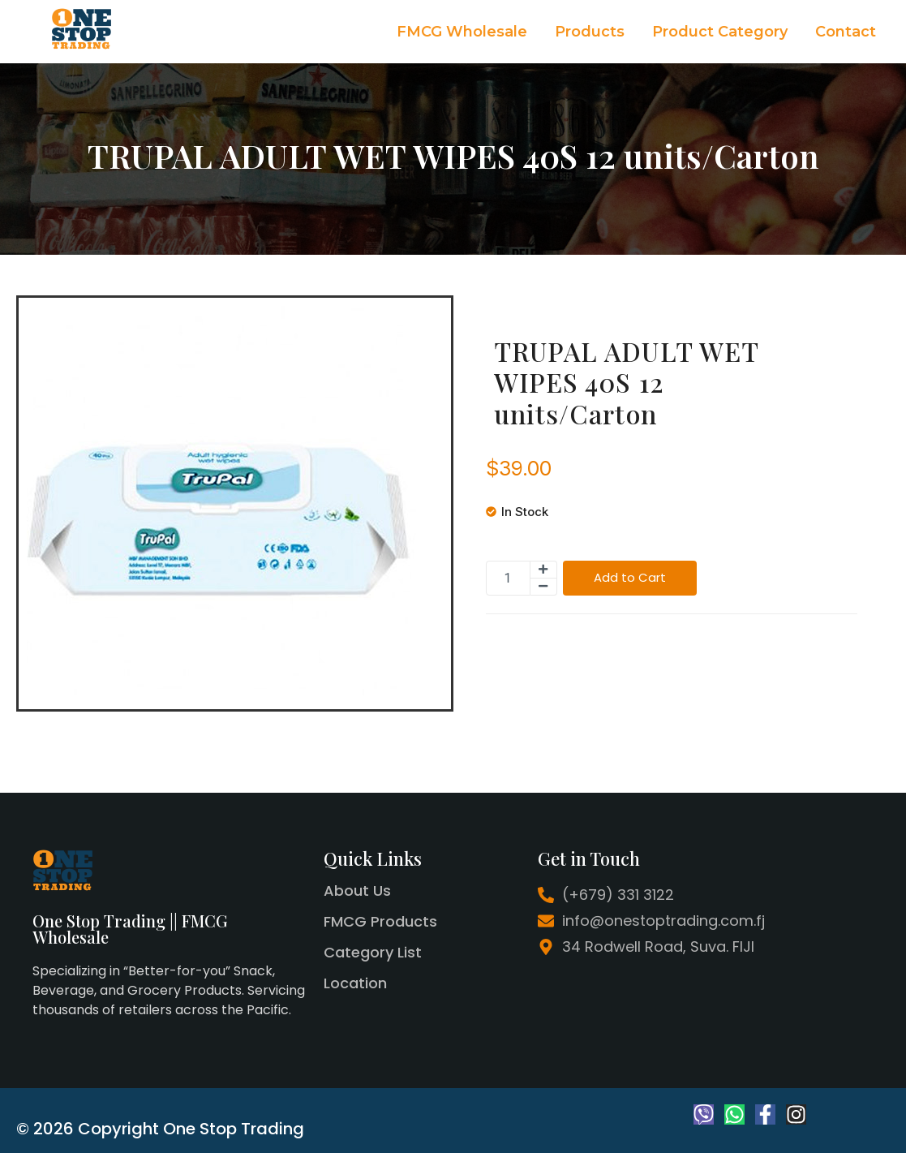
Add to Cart (630, 578)
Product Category (720, 32)
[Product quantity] (508, 578)
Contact (845, 32)
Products (590, 32)
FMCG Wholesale (462, 32)
